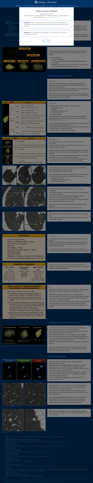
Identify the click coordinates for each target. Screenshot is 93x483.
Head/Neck (43, 6)
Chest (37, 6)
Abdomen (18, 6)
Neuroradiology (61, 6)
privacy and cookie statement (51, 17)
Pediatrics (69, 6)
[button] (46, 24)
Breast (24, 6)
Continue (46, 41)
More (73, 6)
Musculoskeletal (51, 6)
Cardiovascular (30, 6)
